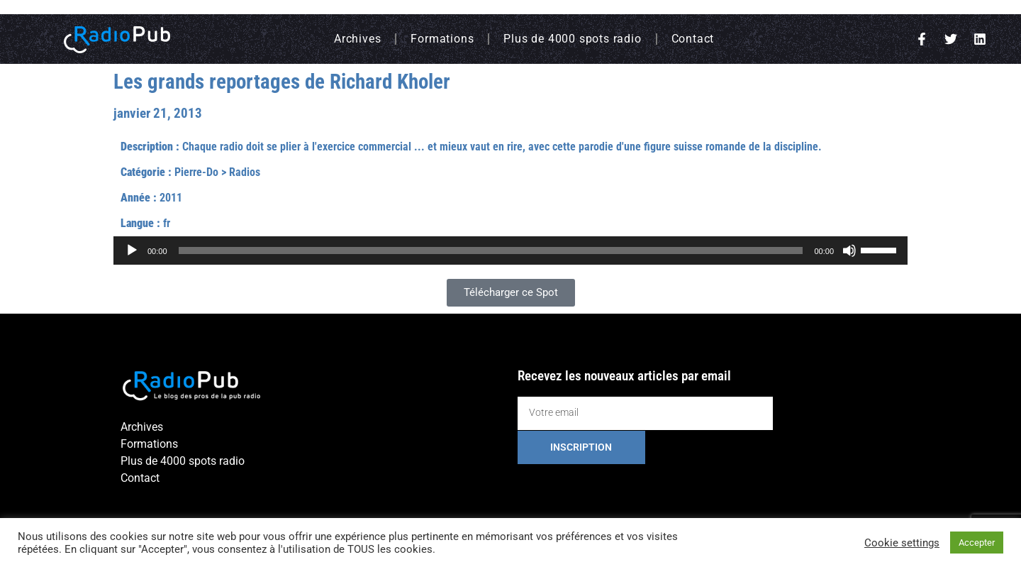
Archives (357, 38)
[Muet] (849, 250)
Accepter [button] (977, 542)
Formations (442, 38)
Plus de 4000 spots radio (572, 38)
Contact (693, 38)
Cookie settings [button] (901, 542)
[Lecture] (132, 250)
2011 (171, 197)
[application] (510, 250)
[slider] (491, 250)
